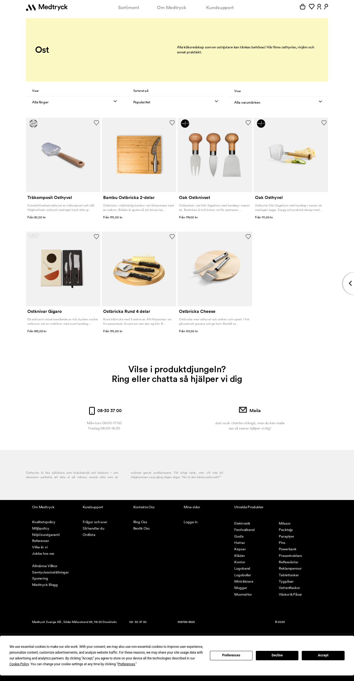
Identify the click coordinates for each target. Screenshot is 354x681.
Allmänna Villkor (45, 566)
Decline (277, 655)
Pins (282, 542)
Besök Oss (141, 528)
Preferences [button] (126, 664)
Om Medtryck (171, 7)
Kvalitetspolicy (43, 522)
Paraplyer (286, 536)
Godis (238, 536)
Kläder (239, 555)
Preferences (231, 655)
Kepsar (240, 549)
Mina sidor (192, 507)
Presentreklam (290, 555)
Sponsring (40, 578)
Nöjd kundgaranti (46, 534)
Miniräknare (243, 581)
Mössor (284, 523)
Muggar (240, 587)
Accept (323, 655)
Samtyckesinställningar (50, 572)
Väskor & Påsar (290, 594)
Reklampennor (290, 568)
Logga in (190, 522)
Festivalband (244, 529)
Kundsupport (220, 7)
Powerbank (287, 549)
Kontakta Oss (144, 507)
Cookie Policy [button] (19, 664)
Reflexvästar (288, 562)
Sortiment (128, 7)
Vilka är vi (40, 547)
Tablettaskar (289, 575)
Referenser (40, 540)
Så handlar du (93, 528)
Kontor (239, 562)
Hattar (239, 542)
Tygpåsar (286, 581)
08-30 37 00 (104, 410)
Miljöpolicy (40, 528)
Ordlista (89, 534)
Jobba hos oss (43, 553)
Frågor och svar (95, 522)
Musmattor (243, 594)
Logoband (242, 568)
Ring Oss (140, 522)
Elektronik (242, 523)
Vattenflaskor (289, 587)
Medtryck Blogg (45, 584)
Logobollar (242, 575)
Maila (250, 410)
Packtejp (286, 529)
